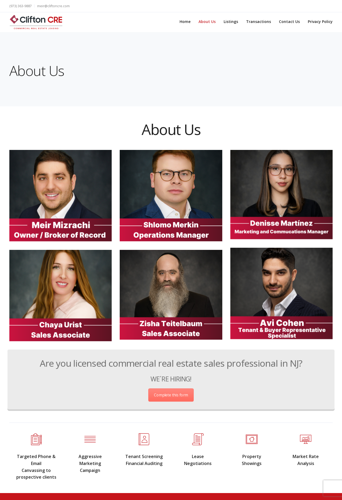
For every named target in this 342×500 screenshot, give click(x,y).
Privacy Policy (320, 21)
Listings (231, 21)
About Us (207, 21)
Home (185, 21)
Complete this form (171, 391)
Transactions (258, 21)
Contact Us (289, 21)
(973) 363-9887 (20, 6)
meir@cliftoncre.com (53, 6)
